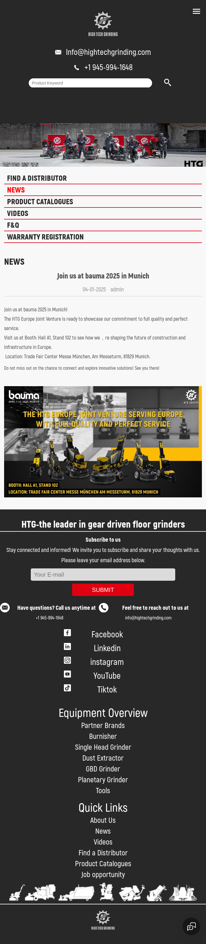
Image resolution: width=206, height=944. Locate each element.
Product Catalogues (40, 202)
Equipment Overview (103, 713)
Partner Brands (103, 725)
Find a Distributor (37, 178)
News (16, 190)
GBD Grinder (103, 769)
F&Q (13, 225)
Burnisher (103, 736)
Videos (17, 213)
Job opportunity (103, 874)
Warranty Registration (45, 237)
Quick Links (103, 808)
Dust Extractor (103, 758)
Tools (103, 791)
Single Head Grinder (103, 747)
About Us (103, 820)
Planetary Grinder (103, 780)
